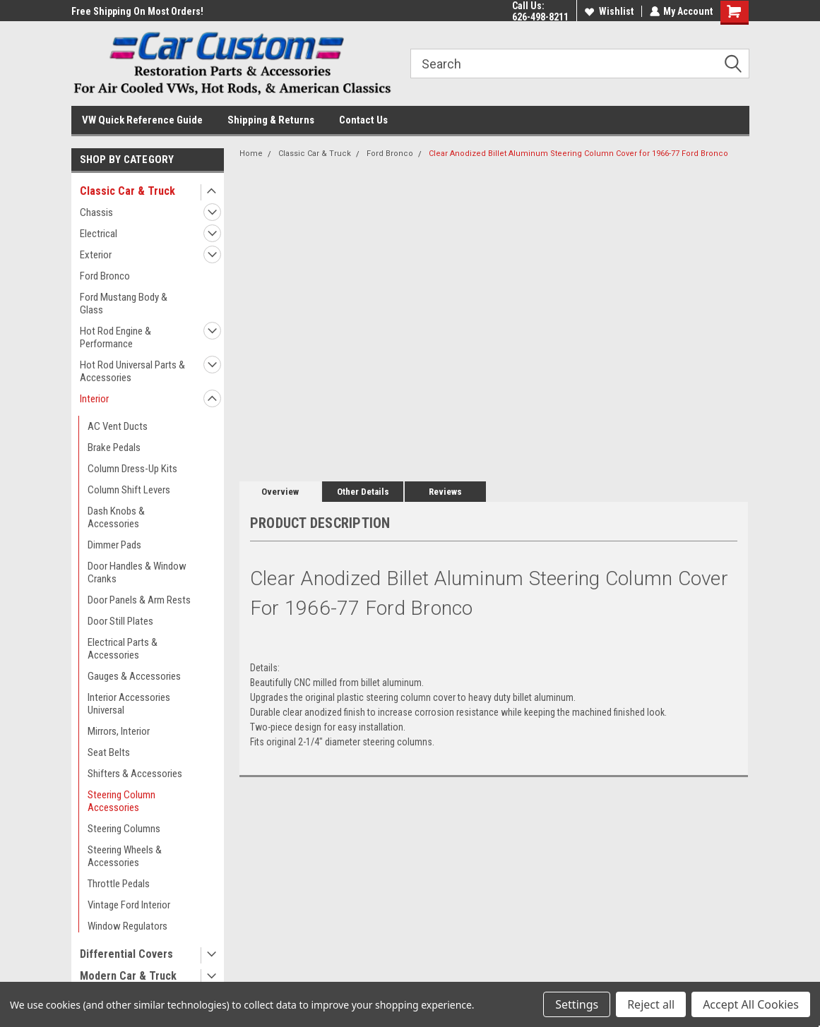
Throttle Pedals (119, 883)
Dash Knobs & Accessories (116, 517)
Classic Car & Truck (127, 191)
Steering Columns (124, 828)
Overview (280, 491)
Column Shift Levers (129, 490)
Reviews (445, 491)
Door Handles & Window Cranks (137, 572)
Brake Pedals (114, 447)
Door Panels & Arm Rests (139, 600)
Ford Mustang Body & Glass (123, 303)
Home (251, 153)
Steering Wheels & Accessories (125, 856)
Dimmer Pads (114, 545)
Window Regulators (127, 926)
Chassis (96, 212)
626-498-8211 (539, 17)
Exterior (96, 254)
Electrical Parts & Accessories (123, 648)
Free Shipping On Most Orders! (137, 11)
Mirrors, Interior (119, 731)
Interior (94, 398)
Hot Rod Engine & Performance (115, 337)
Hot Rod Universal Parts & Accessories (132, 371)
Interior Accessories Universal (129, 703)
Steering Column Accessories (121, 801)
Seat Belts (109, 752)
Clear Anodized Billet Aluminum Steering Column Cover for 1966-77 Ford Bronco (578, 153)
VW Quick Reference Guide (142, 120)
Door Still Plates (120, 621)
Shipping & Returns (270, 120)
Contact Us (363, 120)
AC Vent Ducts (118, 426)
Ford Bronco (105, 276)
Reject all (651, 1004)
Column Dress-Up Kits (132, 468)
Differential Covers (126, 954)
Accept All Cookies (751, 1004)
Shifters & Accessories (135, 773)
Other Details (363, 491)
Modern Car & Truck (128, 976)
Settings (576, 1004)
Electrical (98, 233)
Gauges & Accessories (134, 676)
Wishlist (608, 11)
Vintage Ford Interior (129, 905)
